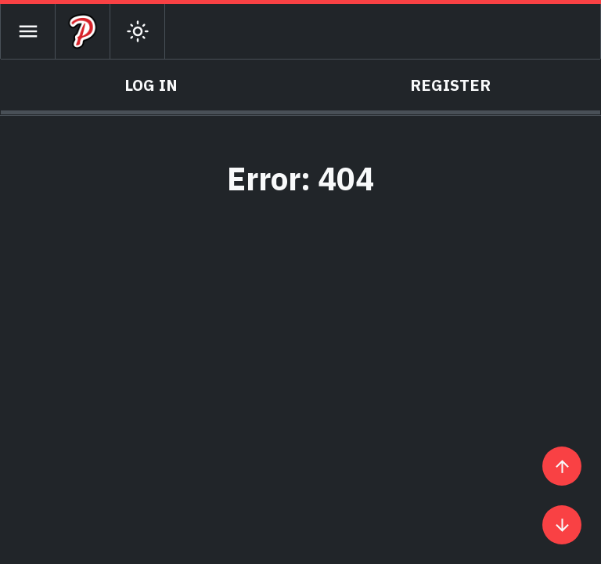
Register (450, 85)
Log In (151, 85)
